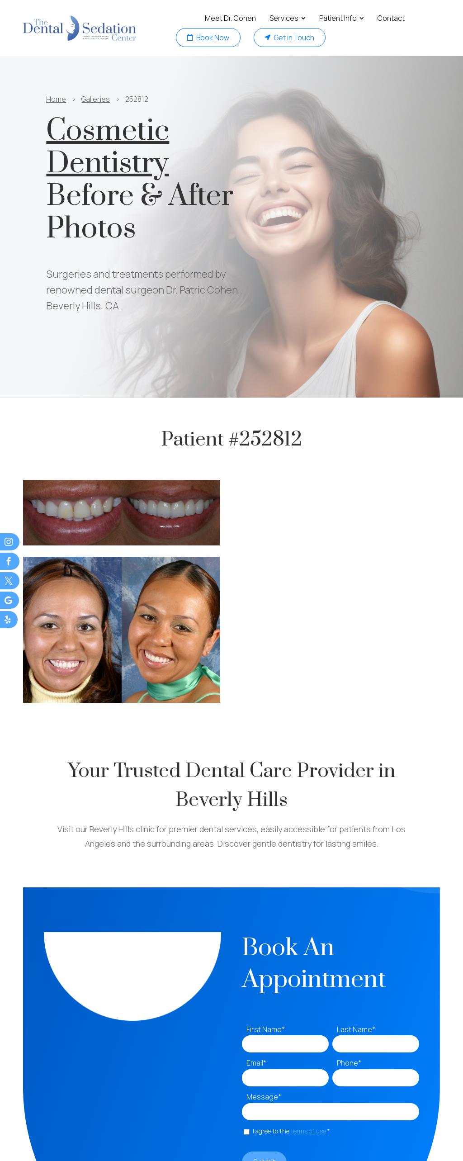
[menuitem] (230, 18)
